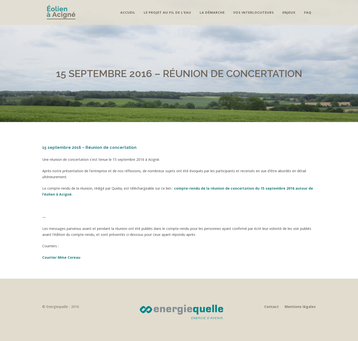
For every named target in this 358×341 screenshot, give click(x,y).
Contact (271, 306)
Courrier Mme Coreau (61, 257)
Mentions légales (300, 306)
